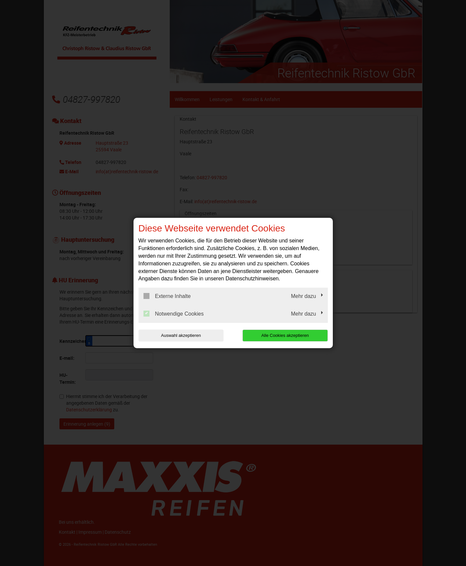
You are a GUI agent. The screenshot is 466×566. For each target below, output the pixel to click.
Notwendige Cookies (173, 314)
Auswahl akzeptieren (181, 335)
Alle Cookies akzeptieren (285, 335)
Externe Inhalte (167, 296)
